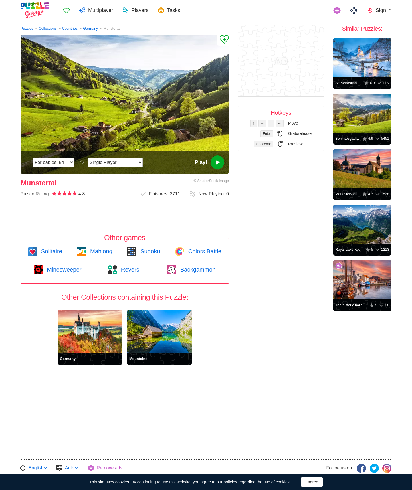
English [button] (36, 467)
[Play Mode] (115, 162)
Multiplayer (100, 10)
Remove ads (109, 467)
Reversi (129, 269)
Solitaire (50, 251)
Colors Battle (204, 251)
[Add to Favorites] (223, 40)
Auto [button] (69, 467)
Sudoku (149, 251)
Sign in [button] (383, 10)
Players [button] (139, 10)
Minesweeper (63, 269)
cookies (122, 482)
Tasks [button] (173, 10)
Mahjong (100, 251)
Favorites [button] (66, 10)
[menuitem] (66, 10)
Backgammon (197, 269)
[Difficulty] (53, 162)
